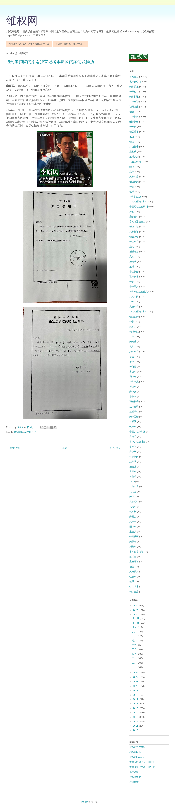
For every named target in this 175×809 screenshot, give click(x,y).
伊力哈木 (134, 586)
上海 (132, 246)
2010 (136, 730)
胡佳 (132, 566)
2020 (136, 686)
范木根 (133, 511)
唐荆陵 (133, 436)
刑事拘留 (134, 121)
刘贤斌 (133, 546)
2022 (136, 677)
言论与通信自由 (137, 221)
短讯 (132, 581)
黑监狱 (133, 151)
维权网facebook (138, 757)
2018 (136, 695)
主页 (64, 448)
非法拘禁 (134, 271)
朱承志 (133, 541)
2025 (136, 610)
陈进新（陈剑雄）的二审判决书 (70, 43)
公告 (132, 356)
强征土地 (134, 226)
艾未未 (133, 521)
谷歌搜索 (134, 782)
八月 (135, 636)
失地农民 (134, 296)
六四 (132, 256)
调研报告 (134, 401)
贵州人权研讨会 (137, 441)
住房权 (133, 576)
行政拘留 (134, 116)
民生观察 (134, 772)
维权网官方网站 (137, 747)
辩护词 (133, 451)
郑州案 (133, 391)
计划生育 (134, 486)
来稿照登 (134, 416)
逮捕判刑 (134, 156)
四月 (135, 654)
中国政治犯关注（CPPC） (143, 767)
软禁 (132, 191)
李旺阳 (133, 446)
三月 (135, 658)
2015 (136, 708)
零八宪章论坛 (136, 551)
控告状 (133, 261)
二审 (132, 336)
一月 (135, 667)
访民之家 (134, 106)
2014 (136, 712)
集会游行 (134, 501)
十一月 (136, 623)
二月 (135, 662)
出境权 (133, 371)
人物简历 (134, 571)
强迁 (132, 111)
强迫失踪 (134, 181)
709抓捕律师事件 (138, 201)
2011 (136, 726)
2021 (136, 681)
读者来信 (134, 236)
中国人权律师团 (137, 431)
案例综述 (134, 561)
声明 (132, 211)
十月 (135, 627)
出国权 (133, 471)
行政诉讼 (134, 101)
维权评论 (134, 231)
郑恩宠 (133, 516)
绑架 (132, 301)
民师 (132, 346)
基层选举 (134, 131)
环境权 (133, 386)
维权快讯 (134, 96)
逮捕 (132, 266)
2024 (136, 614)
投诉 (132, 136)
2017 (136, 699)
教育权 (133, 506)
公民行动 (134, 91)
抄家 (132, 361)
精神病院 (134, 331)
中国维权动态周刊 (139, 206)
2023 (136, 672)
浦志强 (133, 466)
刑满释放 (134, 251)
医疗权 (133, 526)
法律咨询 (134, 406)
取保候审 (134, 276)
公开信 (133, 126)
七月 (135, 640)
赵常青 (133, 556)
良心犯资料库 (136, 161)
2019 (136, 690)
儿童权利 (134, 306)
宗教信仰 (134, 216)
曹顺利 (133, 396)
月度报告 (134, 146)
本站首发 (18, 432)
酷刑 (132, 166)
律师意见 (134, 381)
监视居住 (134, 411)
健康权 (133, 426)
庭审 (132, 171)
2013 (136, 717)
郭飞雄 (133, 366)
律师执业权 (135, 196)
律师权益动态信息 (139, 291)
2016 (136, 703)
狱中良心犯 (30, 432)
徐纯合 (133, 491)
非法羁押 (134, 286)
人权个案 (134, 176)
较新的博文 (14, 448)
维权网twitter (136, 752)
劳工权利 (134, 241)
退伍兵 (133, 531)
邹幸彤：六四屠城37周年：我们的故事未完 (29, 43)
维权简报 (134, 86)
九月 (135, 631)
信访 (132, 141)
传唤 (132, 186)
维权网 (22, 21)
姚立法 (133, 461)
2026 (136, 605)
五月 (135, 649)
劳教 (132, 281)
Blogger (84, 802)
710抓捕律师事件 (138, 311)
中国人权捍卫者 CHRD (142, 762)
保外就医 (134, 536)
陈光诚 (133, 341)
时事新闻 (134, 456)
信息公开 (134, 316)
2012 (136, 721)
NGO (132, 481)
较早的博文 (115, 448)
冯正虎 (133, 376)
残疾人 (133, 326)
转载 (132, 321)
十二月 (136, 618)
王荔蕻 (133, 476)
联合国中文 (135, 777)
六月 (135, 645)
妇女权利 (134, 351)
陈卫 (132, 496)
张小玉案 (134, 591)
